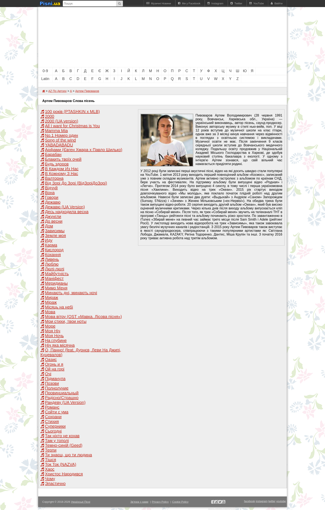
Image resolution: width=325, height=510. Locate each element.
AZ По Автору (57, 91)
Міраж (51, 302)
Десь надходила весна (67, 211)
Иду (48, 240)
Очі (48, 374)
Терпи (50, 450)
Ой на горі (54, 369)
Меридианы (56, 283)
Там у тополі (57, 440)
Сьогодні (53, 431)
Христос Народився (64, 474)
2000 (49, 116)
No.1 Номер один (61, 135)
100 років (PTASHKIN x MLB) (72, 111)
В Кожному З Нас (61, 173)
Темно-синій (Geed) (63, 445)
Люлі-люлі (54, 269)
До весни (53, 221)
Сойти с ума (56, 412)
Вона (50, 192)
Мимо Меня (56, 288)
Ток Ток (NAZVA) (60, 464)
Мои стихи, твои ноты (65, 321)
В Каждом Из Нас (62, 168)
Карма (51, 245)
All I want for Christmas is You (72, 126)
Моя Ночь (54, 335)
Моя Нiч (52, 331)
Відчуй (51, 188)
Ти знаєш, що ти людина (68, 455)
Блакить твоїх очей (63, 159)
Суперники (55, 426)
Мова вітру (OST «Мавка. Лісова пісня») (83, 316)
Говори (51, 197)
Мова (50, 312)
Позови (52, 383)
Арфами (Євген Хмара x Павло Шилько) (83, 149)
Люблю (51, 264)
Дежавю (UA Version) (65, 207)
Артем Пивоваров (87, 91)
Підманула (55, 378)
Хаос (50, 469)
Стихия (52, 421)
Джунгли (53, 216)
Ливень (52, 259)
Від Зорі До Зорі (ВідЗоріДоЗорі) (76, 183)
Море (50, 326)
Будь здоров (57, 164)
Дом (49, 226)
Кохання (53, 254)
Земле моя (55, 235)
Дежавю (53, 202)
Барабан (53, 154)
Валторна (54, 178)
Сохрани (53, 416)
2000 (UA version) (61, 121)
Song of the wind (60, 140)
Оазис (51, 359)
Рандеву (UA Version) (65, 402)
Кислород (54, 250)
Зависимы (54, 230)
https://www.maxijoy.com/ (223, 508)
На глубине (56, 340)
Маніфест (54, 278)
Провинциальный (62, 393)
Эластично (55, 483)
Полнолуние (56, 388)
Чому (50, 478)
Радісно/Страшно (62, 397)
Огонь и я (54, 364)
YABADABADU (59, 145)
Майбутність (57, 273)
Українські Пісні (80, 501)
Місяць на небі (59, 307)
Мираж (51, 297)
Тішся (50, 459)
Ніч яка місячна (60, 345)
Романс (52, 407)
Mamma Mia (56, 130)
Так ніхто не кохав (62, 436)
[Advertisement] (139, 37)
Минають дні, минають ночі (71, 292)
